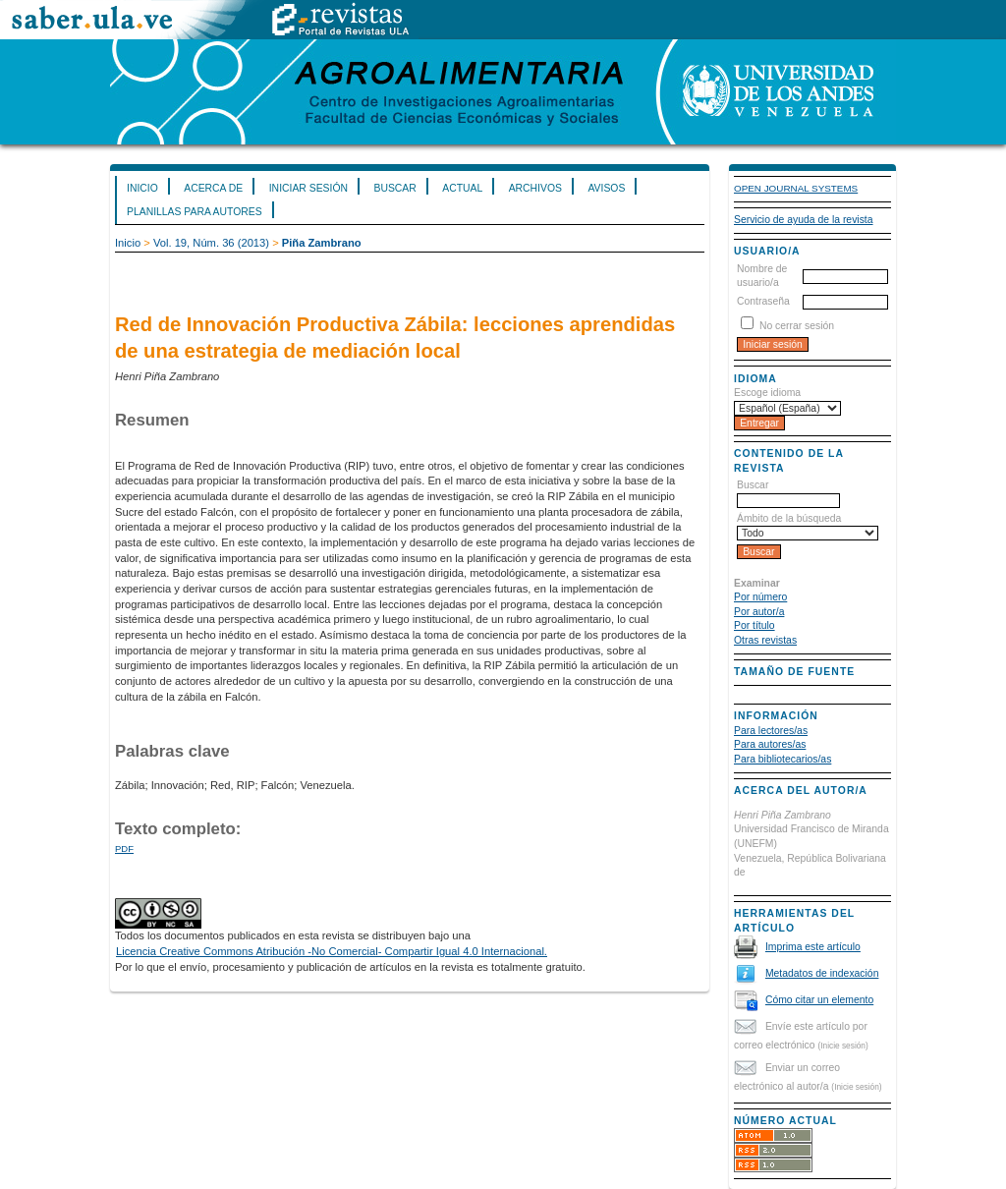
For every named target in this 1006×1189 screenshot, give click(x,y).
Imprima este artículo (813, 946)
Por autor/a (759, 611)
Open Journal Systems (796, 188)
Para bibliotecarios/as (782, 759)
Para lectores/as (771, 730)
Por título (754, 625)
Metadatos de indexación (822, 973)
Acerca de (213, 188)
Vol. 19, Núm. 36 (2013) (211, 243)
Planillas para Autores (194, 211)
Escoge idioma (767, 392)
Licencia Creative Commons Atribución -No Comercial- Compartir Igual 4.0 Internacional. (331, 951)
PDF (124, 848)
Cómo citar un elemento (819, 999)
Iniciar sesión (308, 188)
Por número (760, 597)
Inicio (142, 188)
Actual (462, 188)
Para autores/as (770, 744)
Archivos (535, 188)
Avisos (606, 188)
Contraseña (763, 301)
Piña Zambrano (322, 243)
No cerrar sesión (796, 325)
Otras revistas (765, 640)
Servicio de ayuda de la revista (803, 219)
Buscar (394, 188)
